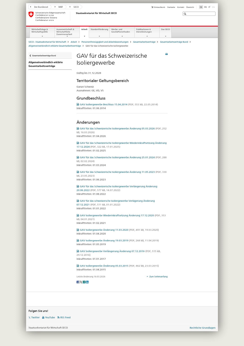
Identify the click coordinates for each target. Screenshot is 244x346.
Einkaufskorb (159, 7)
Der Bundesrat (39, 7)
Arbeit (85, 30)
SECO (74, 7)
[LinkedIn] (87, 282)
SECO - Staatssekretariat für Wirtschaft (47, 42)
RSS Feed (65, 317)
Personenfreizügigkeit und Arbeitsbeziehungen (105, 42)
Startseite (171, 7)
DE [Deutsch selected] (201, 7)
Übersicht (190, 7)
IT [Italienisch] (209, 7)
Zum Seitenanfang (158, 276)
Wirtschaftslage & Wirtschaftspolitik (39, 30)
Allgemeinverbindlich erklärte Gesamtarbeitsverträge (55, 45)
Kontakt (180, 7)
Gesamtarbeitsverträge (144, 42)
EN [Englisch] (213, 6)
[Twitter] (81, 282)
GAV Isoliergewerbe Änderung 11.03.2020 (119, 229)
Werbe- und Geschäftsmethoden (120, 30)
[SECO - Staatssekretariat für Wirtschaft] (75, 16)
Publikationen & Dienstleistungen (144, 30)
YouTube (50, 317)
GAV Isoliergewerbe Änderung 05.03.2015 (119, 265)
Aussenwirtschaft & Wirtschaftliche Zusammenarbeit (65, 31)
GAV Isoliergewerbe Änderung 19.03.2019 (119, 240)
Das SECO (165, 29)
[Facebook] (78, 282)
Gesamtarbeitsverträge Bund (174, 42)
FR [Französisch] (205, 7)
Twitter (35, 317)
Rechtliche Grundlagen (202, 327)
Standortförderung (99, 29)
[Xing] (84, 282)
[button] (185, 14)
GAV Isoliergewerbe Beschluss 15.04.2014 (119, 104)
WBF (59, 7)
